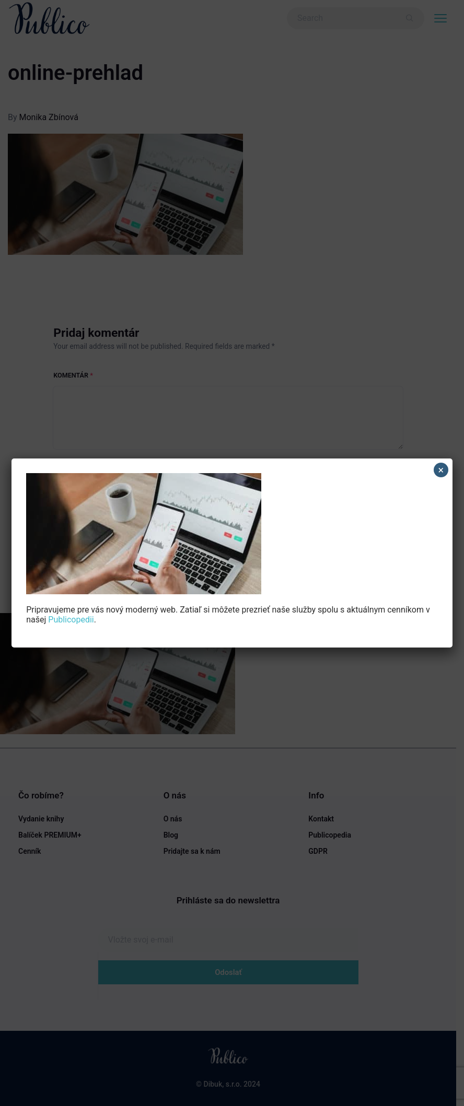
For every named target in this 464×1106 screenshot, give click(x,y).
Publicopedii (71, 620)
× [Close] (441, 470)
